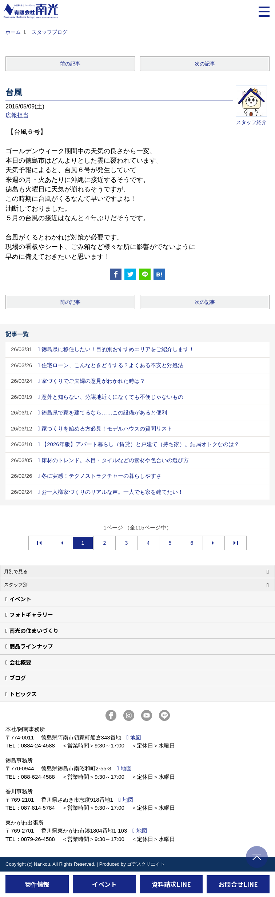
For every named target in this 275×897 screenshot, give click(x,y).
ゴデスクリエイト (146, 864)
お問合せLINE (238, 884)
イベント (20, 599)
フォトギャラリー (31, 614)
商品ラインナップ (31, 646)
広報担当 (17, 115)
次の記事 (205, 64)
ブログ (17, 678)
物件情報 (37, 884)
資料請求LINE (171, 884)
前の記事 (70, 64)
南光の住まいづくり (34, 630)
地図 (135, 737)
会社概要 (20, 662)
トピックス (23, 694)
